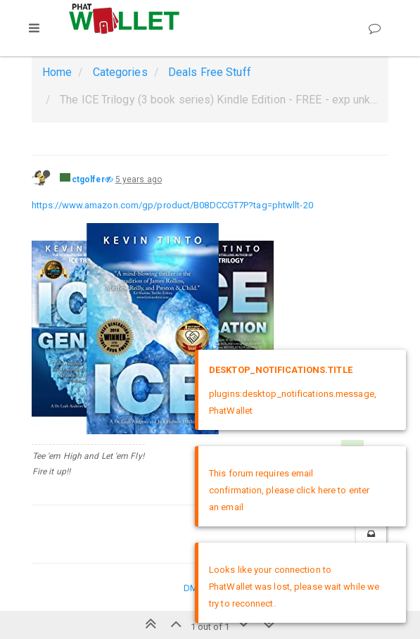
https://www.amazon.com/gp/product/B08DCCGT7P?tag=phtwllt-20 (172, 205)
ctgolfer (88, 179)
